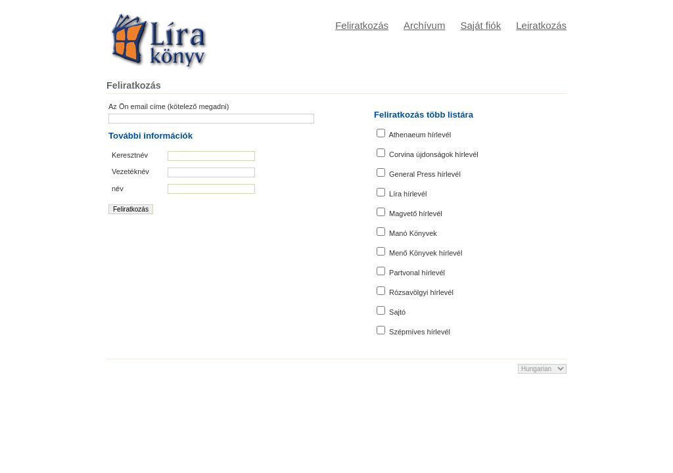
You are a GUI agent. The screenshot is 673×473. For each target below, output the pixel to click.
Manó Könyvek (407, 232)
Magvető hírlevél (409, 212)
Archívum (424, 25)
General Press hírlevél (419, 173)
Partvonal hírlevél (411, 272)
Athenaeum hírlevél (414, 134)
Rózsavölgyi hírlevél (415, 291)
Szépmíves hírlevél (413, 331)
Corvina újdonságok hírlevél (427, 153)
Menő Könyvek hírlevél (419, 252)
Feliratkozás (361, 25)
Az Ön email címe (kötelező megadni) (168, 106)
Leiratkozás (541, 25)
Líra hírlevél (402, 193)
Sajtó (391, 311)
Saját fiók (481, 25)
